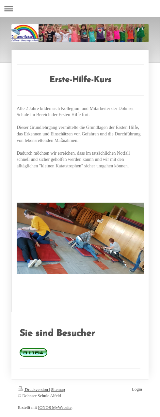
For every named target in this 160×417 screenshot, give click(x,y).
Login (137, 389)
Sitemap (58, 389)
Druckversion (33, 389)
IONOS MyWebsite (55, 407)
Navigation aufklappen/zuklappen (80, 9)
